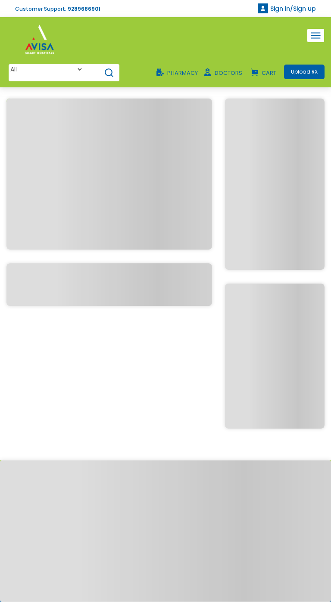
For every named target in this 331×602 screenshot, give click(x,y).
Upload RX (304, 71)
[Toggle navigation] (315, 35)
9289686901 (84, 8)
